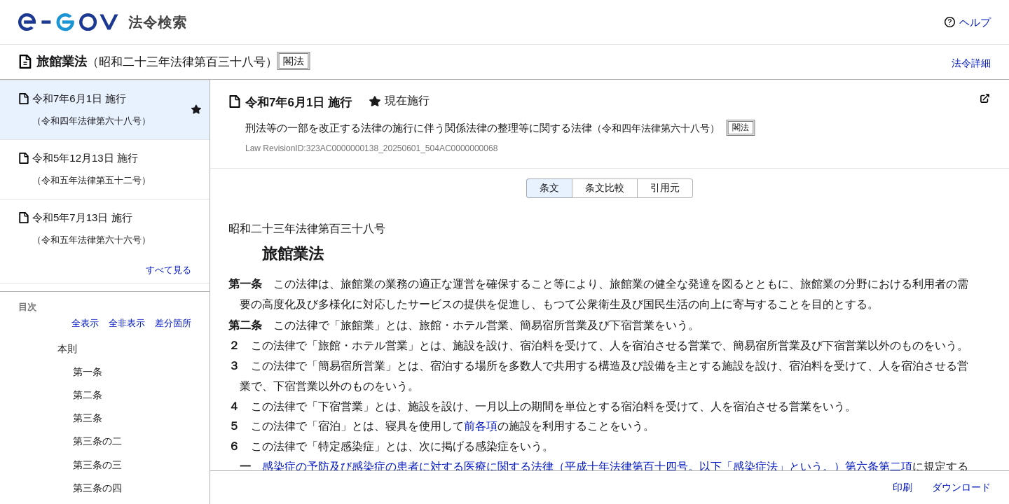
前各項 (480, 426)
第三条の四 (97, 487)
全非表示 (127, 323)
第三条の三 (97, 464)
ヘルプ (975, 22)
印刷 (902, 487)
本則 (67, 348)
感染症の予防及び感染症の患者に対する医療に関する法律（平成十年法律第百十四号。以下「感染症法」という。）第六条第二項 (587, 466)
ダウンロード (961, 487)
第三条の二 (97, 441)
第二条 (87, 394)
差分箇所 (173, 323)
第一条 (87, 371)
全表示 (85, 323)
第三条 (87, 418)
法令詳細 (971, 63)
